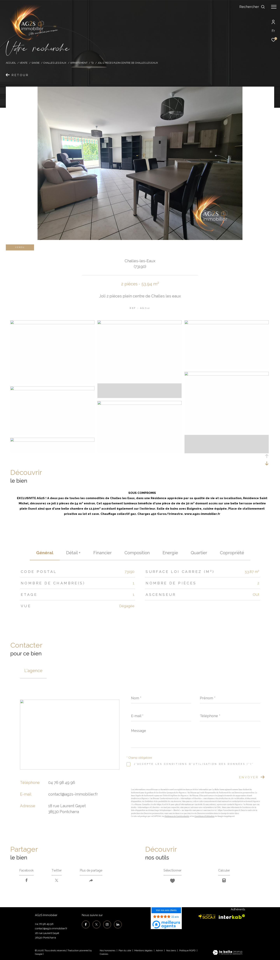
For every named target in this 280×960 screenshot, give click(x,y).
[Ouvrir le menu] (274, 7)
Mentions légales (143, 950)
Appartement (79, 62)
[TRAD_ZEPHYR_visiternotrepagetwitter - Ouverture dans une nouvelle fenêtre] (96, 924)
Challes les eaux (54, 62)
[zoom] (52, 323)
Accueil (11, 62)
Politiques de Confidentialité (177, 816)
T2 (92, 62)
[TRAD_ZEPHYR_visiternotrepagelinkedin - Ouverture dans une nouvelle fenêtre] (118, 924)
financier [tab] (102, 552)
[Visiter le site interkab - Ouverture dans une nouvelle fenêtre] (232, 916)
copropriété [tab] (232, 552)
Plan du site (125, 950)
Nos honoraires (107, 950)
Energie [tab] (170, 552)
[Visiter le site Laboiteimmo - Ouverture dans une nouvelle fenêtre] (227, 953)
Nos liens (171, 950)
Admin (160, 950)
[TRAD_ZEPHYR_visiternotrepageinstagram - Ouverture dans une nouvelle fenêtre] (107, 924)
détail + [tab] (73, 552)
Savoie (36, 62)
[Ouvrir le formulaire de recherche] (252, 7)
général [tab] (44, 552)
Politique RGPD (187, 950)
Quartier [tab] (199, 552)
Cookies (104, 954)
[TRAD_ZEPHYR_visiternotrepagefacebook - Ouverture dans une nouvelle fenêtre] (86, 924)
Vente (24, 62)
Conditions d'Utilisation (204, 816)
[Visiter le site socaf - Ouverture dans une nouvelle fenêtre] (207, 916)
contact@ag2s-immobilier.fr (73, 794)
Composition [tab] (137, 552)
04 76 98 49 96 (61, 782)
